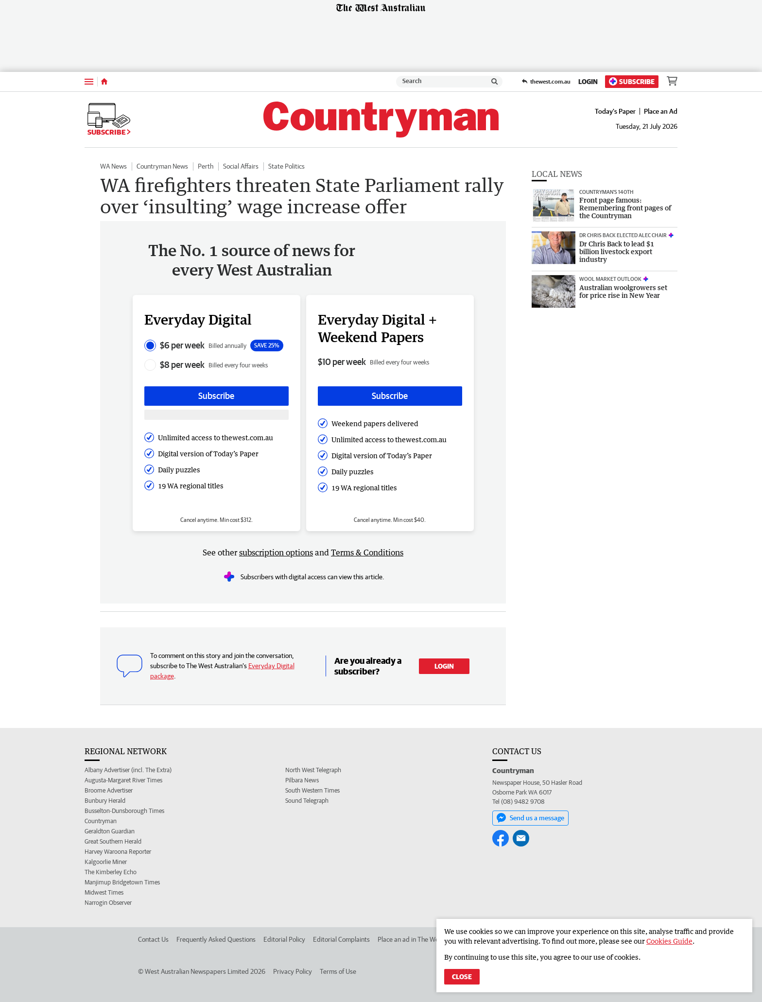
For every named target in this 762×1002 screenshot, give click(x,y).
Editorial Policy (284, 939)
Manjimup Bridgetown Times (122, 882)
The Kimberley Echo (111, 872)
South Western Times (312, 790)
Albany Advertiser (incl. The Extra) (128, 770)
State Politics (286, 166)
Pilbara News (302, 780)
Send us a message (530, 818)
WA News (113, 166)
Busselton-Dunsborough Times (124, 810)
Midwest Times (104, 892)
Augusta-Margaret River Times (123, 780)
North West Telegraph (313, 770)
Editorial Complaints (341, 939)
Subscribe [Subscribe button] (216, 396)
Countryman (101, 821)
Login (588, 82)
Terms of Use (338, 971)
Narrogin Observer (108, 902)
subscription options (276, 552)
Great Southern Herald (113, 841)
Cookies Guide (669, 941)
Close (462, 977)
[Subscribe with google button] (216, 415)
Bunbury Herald (105, 800)
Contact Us (153, 939)
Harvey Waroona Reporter (118, 851)
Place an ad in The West (411, 939)
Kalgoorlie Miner (106, 861)
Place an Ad (660, 111)
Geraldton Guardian (110, 831)
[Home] (104, 81)
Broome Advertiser (109, 790)
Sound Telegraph (307, 800)
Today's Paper (615, 111)
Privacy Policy (292, 971)
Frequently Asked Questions (216, 939)
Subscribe (632, 81)
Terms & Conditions (367, 552)
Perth (205, 166)
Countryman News (162, 166)
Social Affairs (241, 166)
